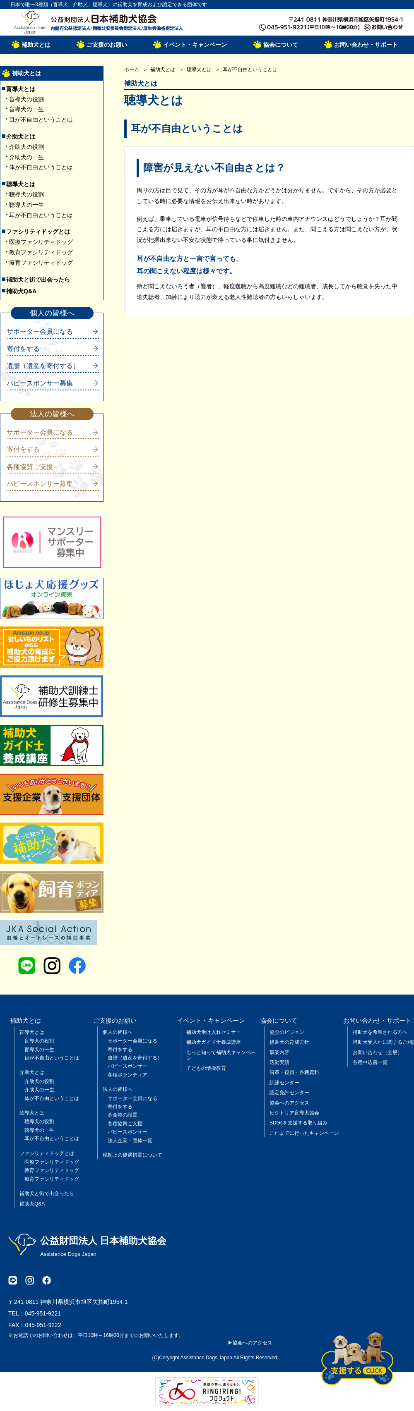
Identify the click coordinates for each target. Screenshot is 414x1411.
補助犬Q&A (21, 291)
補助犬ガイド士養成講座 (213, 1042)
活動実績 (279, 1062)
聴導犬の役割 (26, 194)
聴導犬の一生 (26, 204)
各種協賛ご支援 (30, 466)
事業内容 (279, 1052)
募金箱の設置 (122, 1115)
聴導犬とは (20, 184)
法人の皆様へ (117, 1089)
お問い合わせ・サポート (366, 44)
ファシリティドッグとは (38, 231)
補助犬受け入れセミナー (213, 1032)
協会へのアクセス (289, 1103)
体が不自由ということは (41, 167)
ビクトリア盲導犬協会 (294, 1113)
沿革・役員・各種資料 (294, 1072)
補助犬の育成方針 (289, 1042)
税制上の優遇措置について (132, 1155)
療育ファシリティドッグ (41, 262)
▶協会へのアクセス (250, 1343)
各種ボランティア (127, 1075)
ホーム (131, 69)
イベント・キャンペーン (195, 44)
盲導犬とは (20, 89)
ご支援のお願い (107, 44)
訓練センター (284, 1083)
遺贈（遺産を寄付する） (43, 365)
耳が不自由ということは (41, 215)
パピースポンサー (127, 1066)
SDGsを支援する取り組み (298, 1123)
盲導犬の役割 (26, 99)
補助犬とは (36, 44)
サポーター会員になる (40, 331)
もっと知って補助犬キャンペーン (221, 1055)
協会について (280, 44)
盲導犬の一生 (26, 109)
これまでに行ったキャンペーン (304, 1133)
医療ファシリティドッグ (41, 242)
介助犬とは (20, 136)
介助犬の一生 (26, 157)
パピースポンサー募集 (40, 383)
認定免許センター (289, 1092)
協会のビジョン (287, 1032)
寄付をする (23, 348)
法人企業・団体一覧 (130, 1140)
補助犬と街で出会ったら (38, 279)
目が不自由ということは (41, 119)
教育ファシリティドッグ (41, 252)
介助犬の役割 (26, 146)
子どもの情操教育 (206, 1068)
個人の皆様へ (117, 1032)
